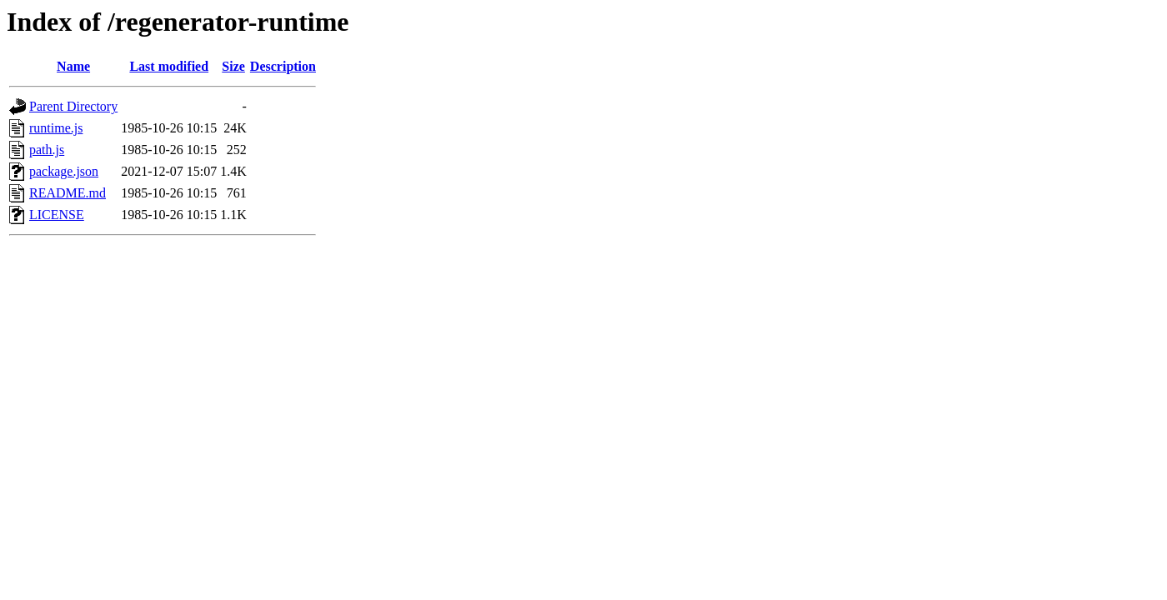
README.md (67, 193)
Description (283, 66)
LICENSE (56, 215)
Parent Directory (73, 106)
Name (73, 66)
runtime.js (56, 128)
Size (233, 66)
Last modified (168, 66)
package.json (63, 171)
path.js (46, 149)
